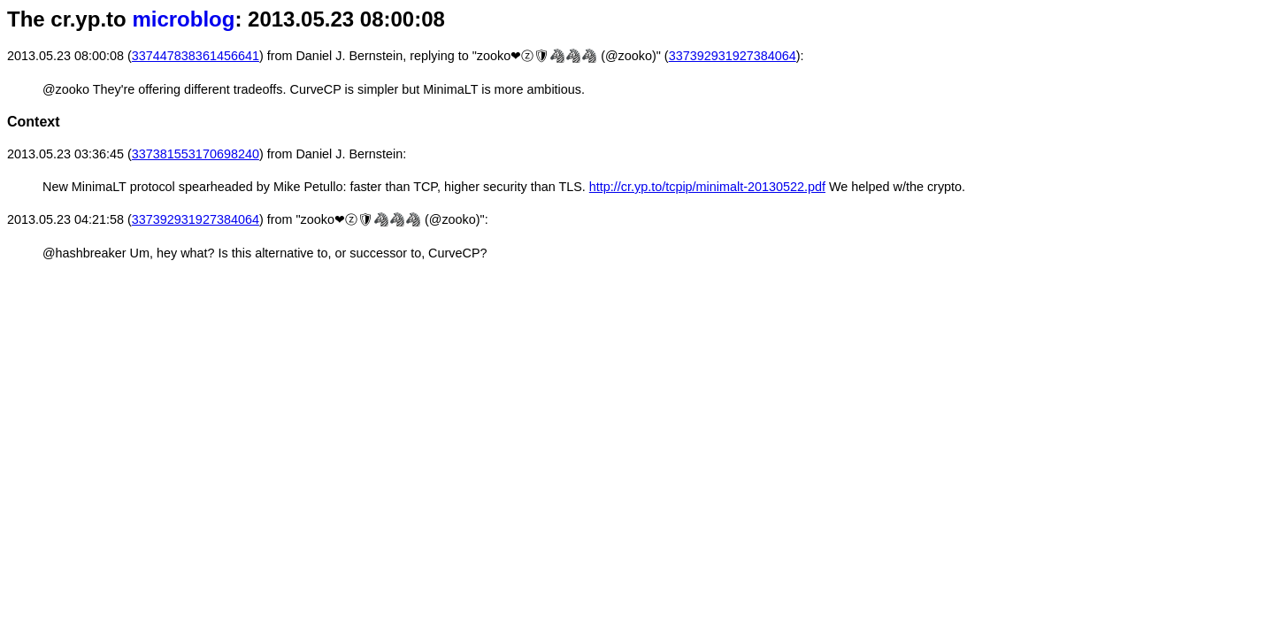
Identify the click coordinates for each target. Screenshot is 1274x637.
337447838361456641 (195, 56)
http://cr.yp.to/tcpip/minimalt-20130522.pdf (707, 187)
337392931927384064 (732, 56)
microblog (183, 19)
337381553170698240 (195, 154)
